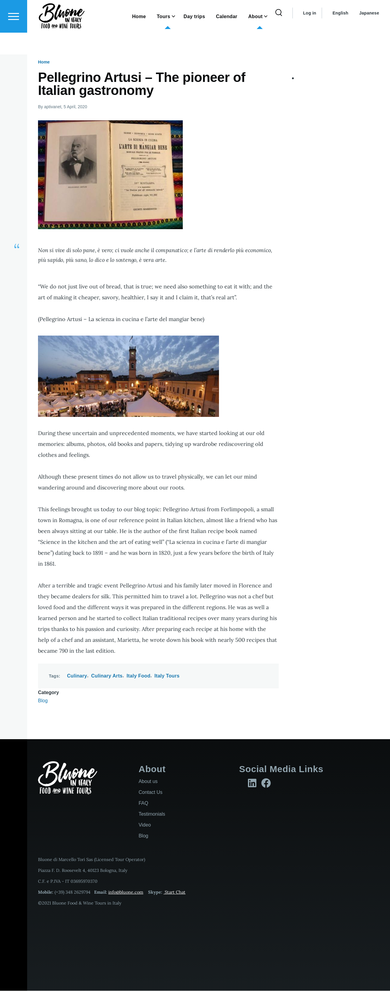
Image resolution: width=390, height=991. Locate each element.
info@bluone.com (125, 892)
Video (144, 825)
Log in (309, 34)
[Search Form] (279, 34)
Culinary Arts (106, 676)
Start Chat (174, 892)
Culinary (77, 676)
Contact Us (150, 792)
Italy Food (139, 676)
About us (147, 781)
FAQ (143, 803)
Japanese (369, 34)
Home (44, 62)
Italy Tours (166, 676)
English (340, 34)
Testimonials (151, 814)
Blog (43, 700)
